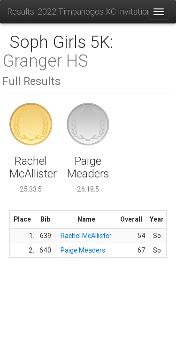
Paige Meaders (83, 250)
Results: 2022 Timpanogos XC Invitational (77, 11)
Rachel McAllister (86, 235)
